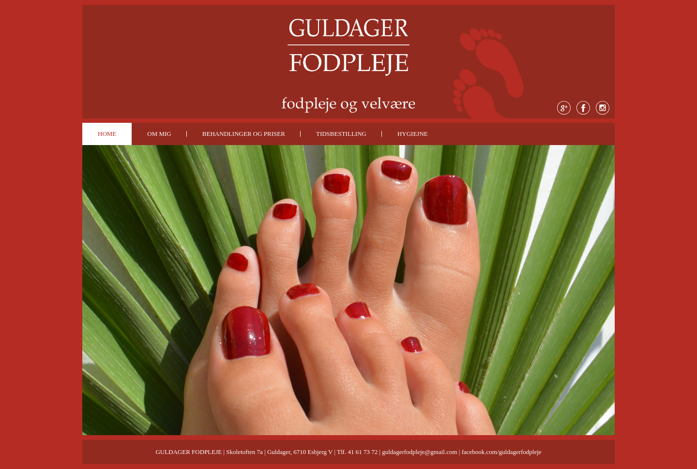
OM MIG (159, 133)
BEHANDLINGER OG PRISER (243, 133)
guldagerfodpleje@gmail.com (419, 451)
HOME (107, 133)
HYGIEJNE (412, 133)
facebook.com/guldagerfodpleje (502, 451)
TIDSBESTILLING (341, 133)
